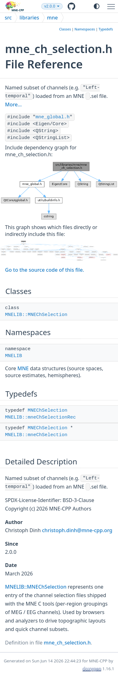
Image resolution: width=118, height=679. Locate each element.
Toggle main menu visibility (112, 4)
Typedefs (105, 29)
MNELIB (13, 356)
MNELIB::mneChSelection (36, 435)
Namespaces (85, 29)
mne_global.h (53, 117)
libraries (29, 17)
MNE (23, 368)
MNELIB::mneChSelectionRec (40, 417)
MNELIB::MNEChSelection (36, 315)
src (8, 17)
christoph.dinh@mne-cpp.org (77, 530)
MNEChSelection (47, 410)
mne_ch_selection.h (67, 642)
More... (13, 104)
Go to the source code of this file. (44, 269)
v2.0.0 (64, 6)
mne (52, 17)
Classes (65, 29)
